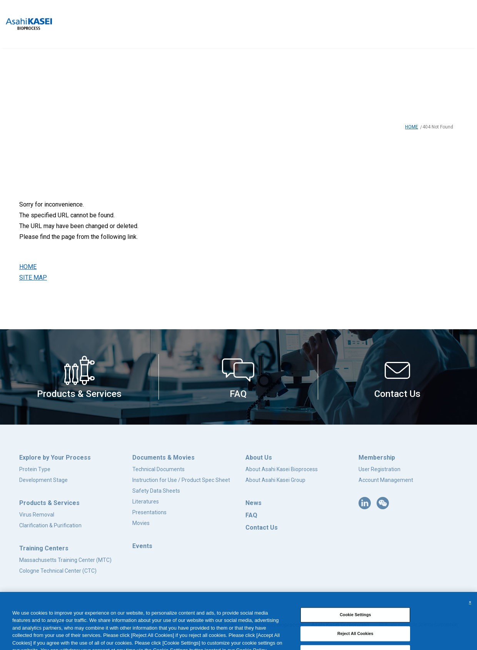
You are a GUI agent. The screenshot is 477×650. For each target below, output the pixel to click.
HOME (411, 127)
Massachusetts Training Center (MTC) (65, 560)
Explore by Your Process (55, 457)
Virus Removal (36, 515)
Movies (141, 523)
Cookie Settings (355, 619)
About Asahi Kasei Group (275, 480)
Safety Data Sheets (156, 491)
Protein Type (34, 469)
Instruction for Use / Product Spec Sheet (181, 480)
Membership (377, 457)
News (253, 503)
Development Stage (43, 480)
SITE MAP (33, 277)
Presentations (149, 512)
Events (142, 546)
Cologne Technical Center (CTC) (58, 571)
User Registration (379, 469)
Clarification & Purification (50, 525)
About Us (258, 457)
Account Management (386, 480)
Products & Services (49, 503)
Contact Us (261, 527)
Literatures (145, 501)
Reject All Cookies (355, 638)
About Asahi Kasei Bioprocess (281, 469)
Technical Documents (158, 469)
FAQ (251, 515)
